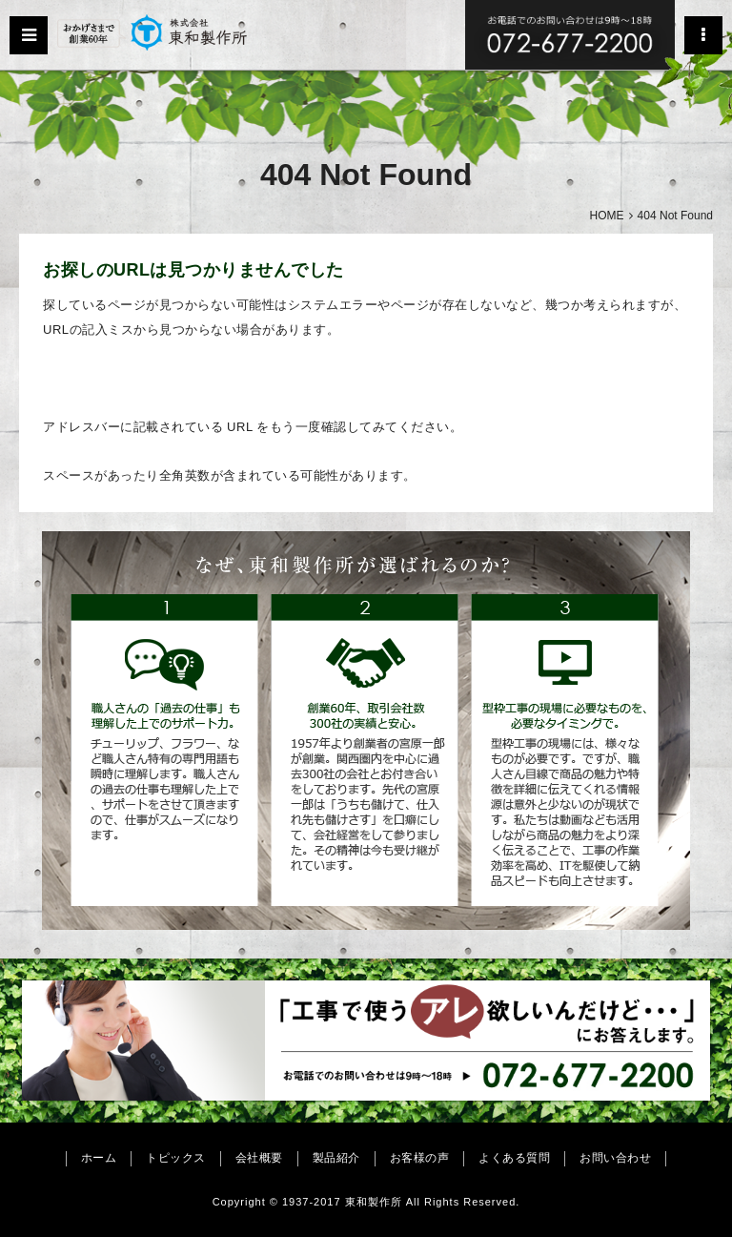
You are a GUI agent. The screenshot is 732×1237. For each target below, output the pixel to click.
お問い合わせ (615, 1158)
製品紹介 (336, 1158)
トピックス (176, 1158)
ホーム (99, 1158)
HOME (607, 215)
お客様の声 (420, 1158)
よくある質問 (514, 1158)
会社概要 (259, 1158)
